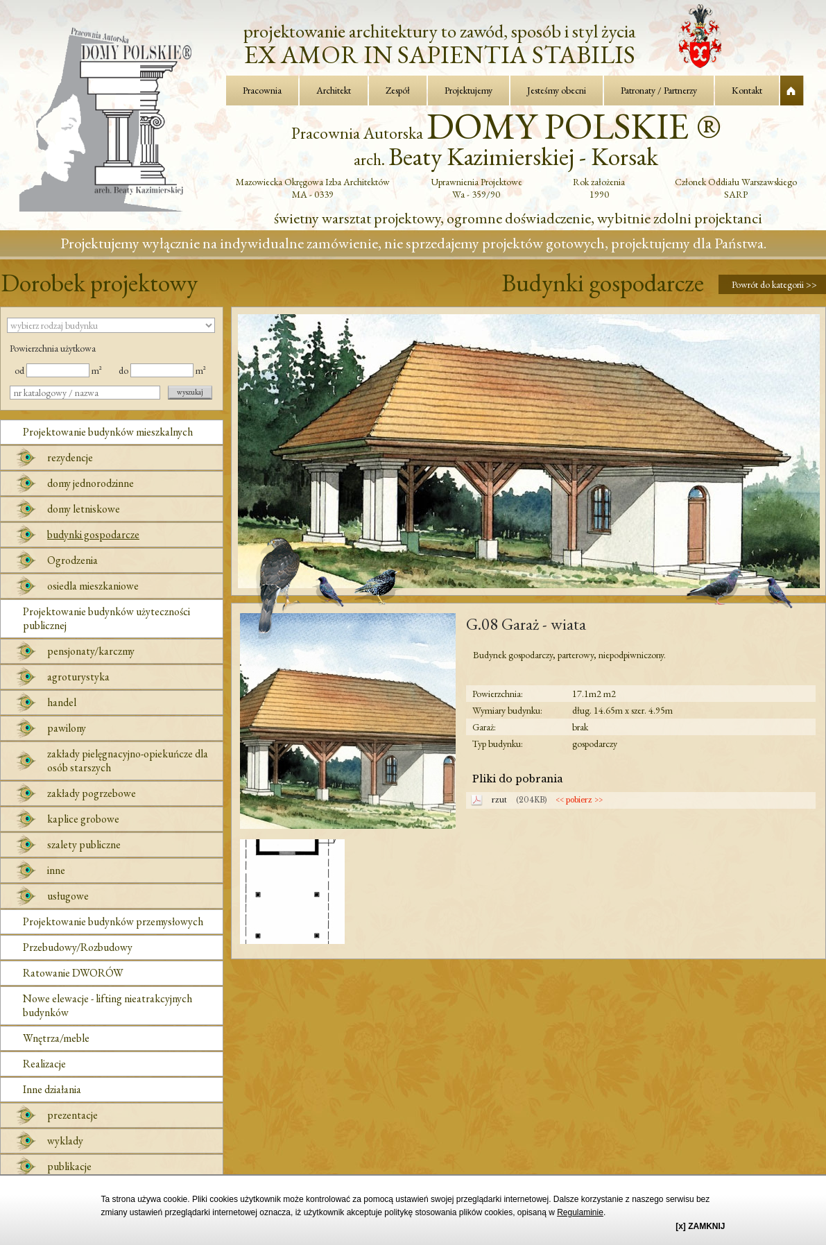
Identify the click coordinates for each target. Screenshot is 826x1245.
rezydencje (70, 457)
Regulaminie (580, 1212)
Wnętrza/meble (56, 1038)
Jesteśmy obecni (556, 90)
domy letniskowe (83, 508)
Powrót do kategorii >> (774, 284)
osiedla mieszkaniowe (93, 585)
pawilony (66, 728)
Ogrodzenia (72, 560)
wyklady (65, 1140)
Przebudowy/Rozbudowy (77, 947)
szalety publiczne (84, 844)
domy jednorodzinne (90, 483)
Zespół (398, 90)
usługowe (68, 895)
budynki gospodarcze (93, 534)
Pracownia (262, 90)
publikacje (69, 1166)
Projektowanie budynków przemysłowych (113, 921)
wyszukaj (190, 392)
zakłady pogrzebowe (91, 793)
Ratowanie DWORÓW (73, 972)
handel (61, 702)
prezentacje (72, 1115)
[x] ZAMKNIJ (700, 1226)
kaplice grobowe (83, 819)
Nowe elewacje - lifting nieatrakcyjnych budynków (107, 1005)
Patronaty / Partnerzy (659, 90)
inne (56, 870)
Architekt (333, 90)
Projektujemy (468, 90)
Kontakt (747, 90)
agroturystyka (78, 676)
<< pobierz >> (579, 800)
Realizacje (44, 1063)
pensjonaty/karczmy (91, 651)
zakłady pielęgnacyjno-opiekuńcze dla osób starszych (127, 760)
